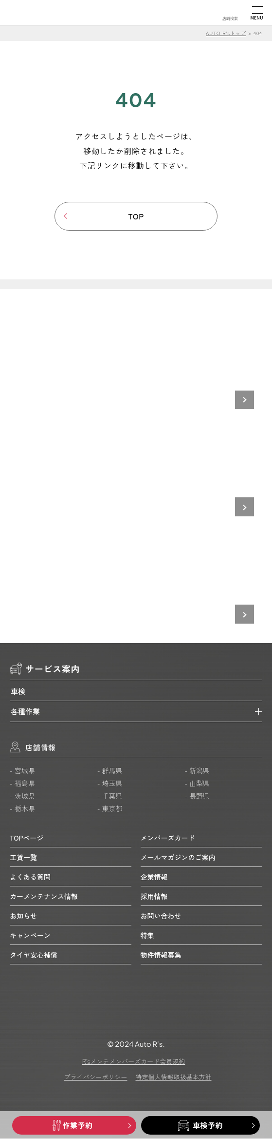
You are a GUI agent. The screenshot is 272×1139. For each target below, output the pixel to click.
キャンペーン (30, 935)
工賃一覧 (23, 857)
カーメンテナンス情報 (44, 896)
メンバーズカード (168, 838)
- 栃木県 (22, 809)
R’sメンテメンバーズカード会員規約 (133, 1061)
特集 (147, 935)
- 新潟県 (197, 771)
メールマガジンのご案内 (178, 857)
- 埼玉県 (110, 783)
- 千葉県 (110, 796)
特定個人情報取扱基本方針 (174, 1077)
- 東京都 (110, 809)
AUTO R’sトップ (226, 33)
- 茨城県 (22, 796)
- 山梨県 (197, 783)
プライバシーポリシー (95, 1077)
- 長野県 (197, 796)
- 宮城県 (22, 771)
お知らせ (23, 916)
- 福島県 (22, 783)
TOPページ (26, 838)
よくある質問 (30, 877)
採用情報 (154, 896)
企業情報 (154, 877)
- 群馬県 (110, 771)
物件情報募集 (161, 955)
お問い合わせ (161, 916)
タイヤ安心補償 (33, 955)
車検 (18, 691)
